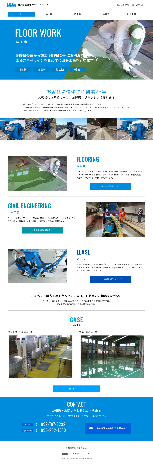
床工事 (49, 14)
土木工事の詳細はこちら (42, 230)
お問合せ (140, 5)
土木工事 (76, 14)
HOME (21, 14)
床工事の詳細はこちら (110, 186)
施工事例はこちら (76, 388)
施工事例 (131, 14)
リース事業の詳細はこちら (111, 279)
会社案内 (125, 5)
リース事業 (104, 14)
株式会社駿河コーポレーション (27, 4)
